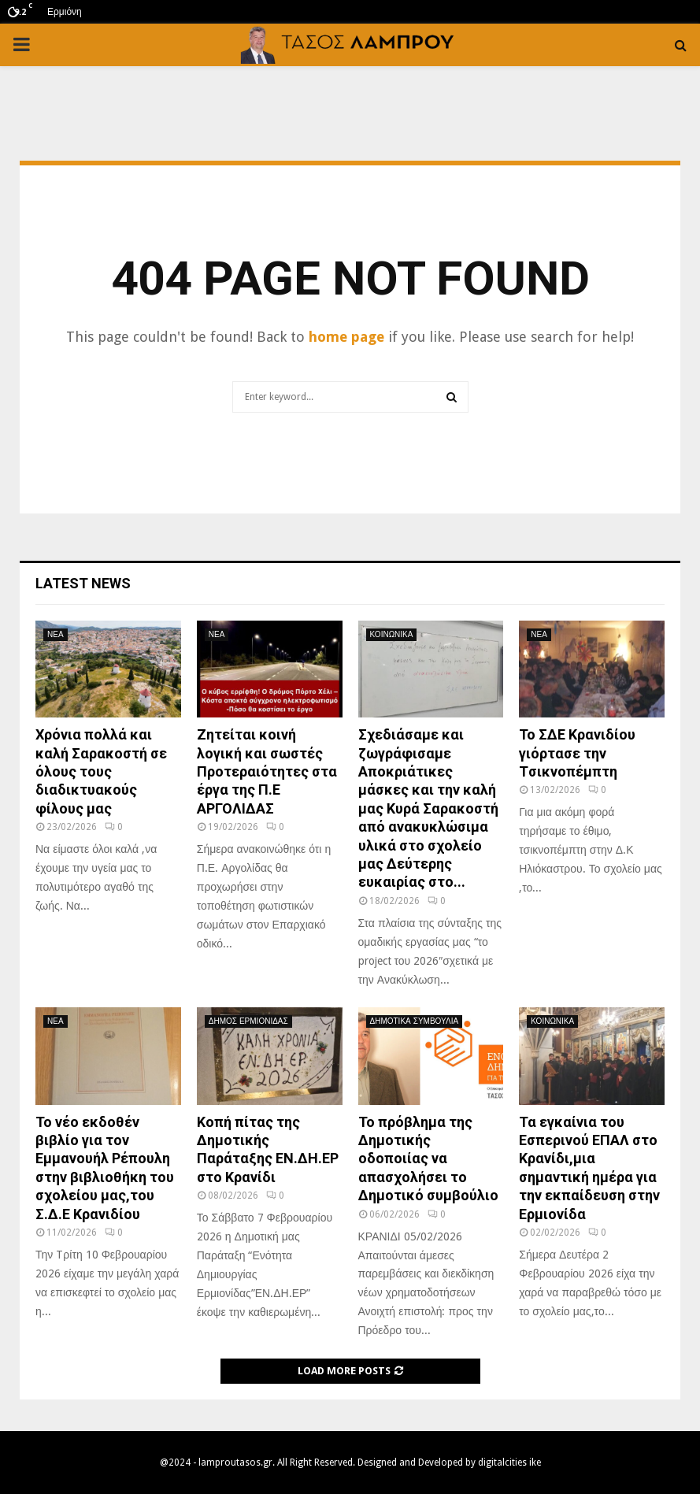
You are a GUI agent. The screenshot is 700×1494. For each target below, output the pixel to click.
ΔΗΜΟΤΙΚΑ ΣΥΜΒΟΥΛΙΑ (414, 1021)
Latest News (83, 583)
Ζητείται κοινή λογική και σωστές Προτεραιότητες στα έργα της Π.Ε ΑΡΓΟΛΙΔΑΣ (267, 771)
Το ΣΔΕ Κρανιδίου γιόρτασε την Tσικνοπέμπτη (577, 753)
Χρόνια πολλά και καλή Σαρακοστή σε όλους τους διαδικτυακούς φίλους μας (101, 771)
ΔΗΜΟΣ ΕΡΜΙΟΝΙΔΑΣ (248, 1021)
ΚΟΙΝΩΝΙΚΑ (391, 634)
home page (346, 336)
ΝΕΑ (55, 634)
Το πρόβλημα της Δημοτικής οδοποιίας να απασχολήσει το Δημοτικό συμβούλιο (428, 1159)
